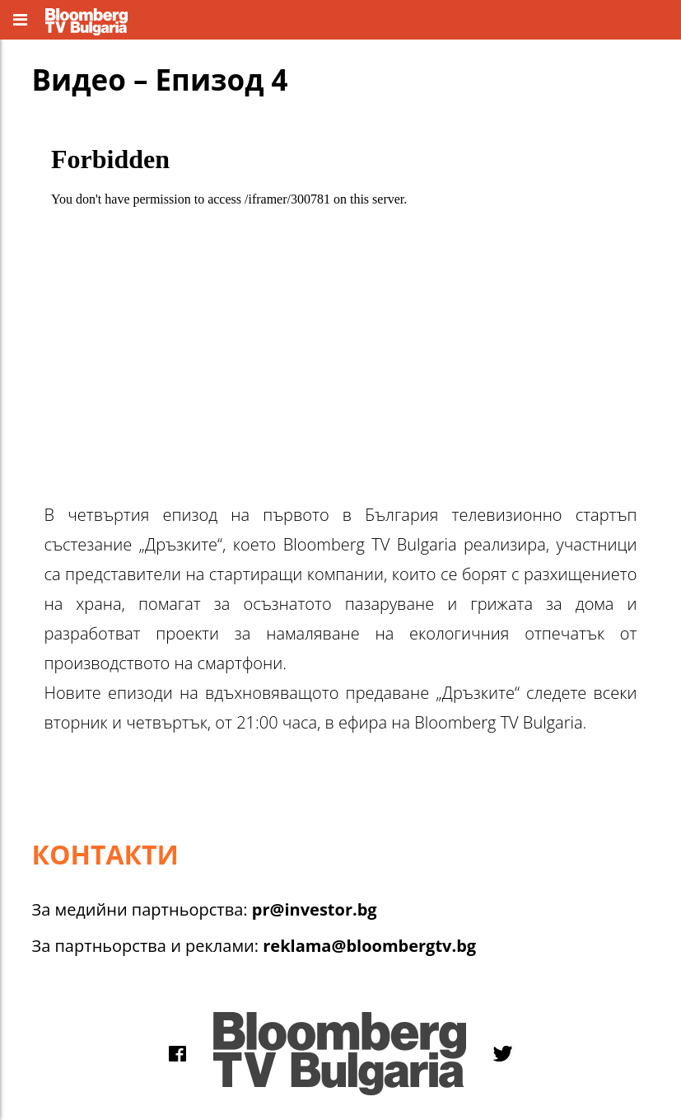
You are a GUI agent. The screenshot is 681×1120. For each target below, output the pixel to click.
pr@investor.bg (314, 909)
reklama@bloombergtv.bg (369, 946)
